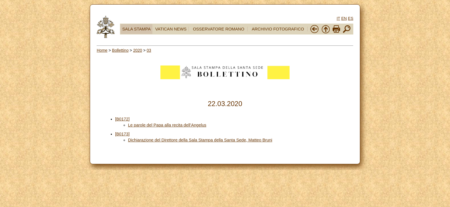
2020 (137, 50)
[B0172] (122, 119)
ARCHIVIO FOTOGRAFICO (278, 29)
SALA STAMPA (136, 29)
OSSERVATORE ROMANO (218, 29)
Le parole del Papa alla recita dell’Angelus (167, 125)
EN (344, 18)
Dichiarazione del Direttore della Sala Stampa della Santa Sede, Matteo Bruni (200, 140)
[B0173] (122, 134)
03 (149, 50)
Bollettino (120, 50)
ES (350, 18)
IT (338, 18)
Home (102, 50)
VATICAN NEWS (171, 29)
